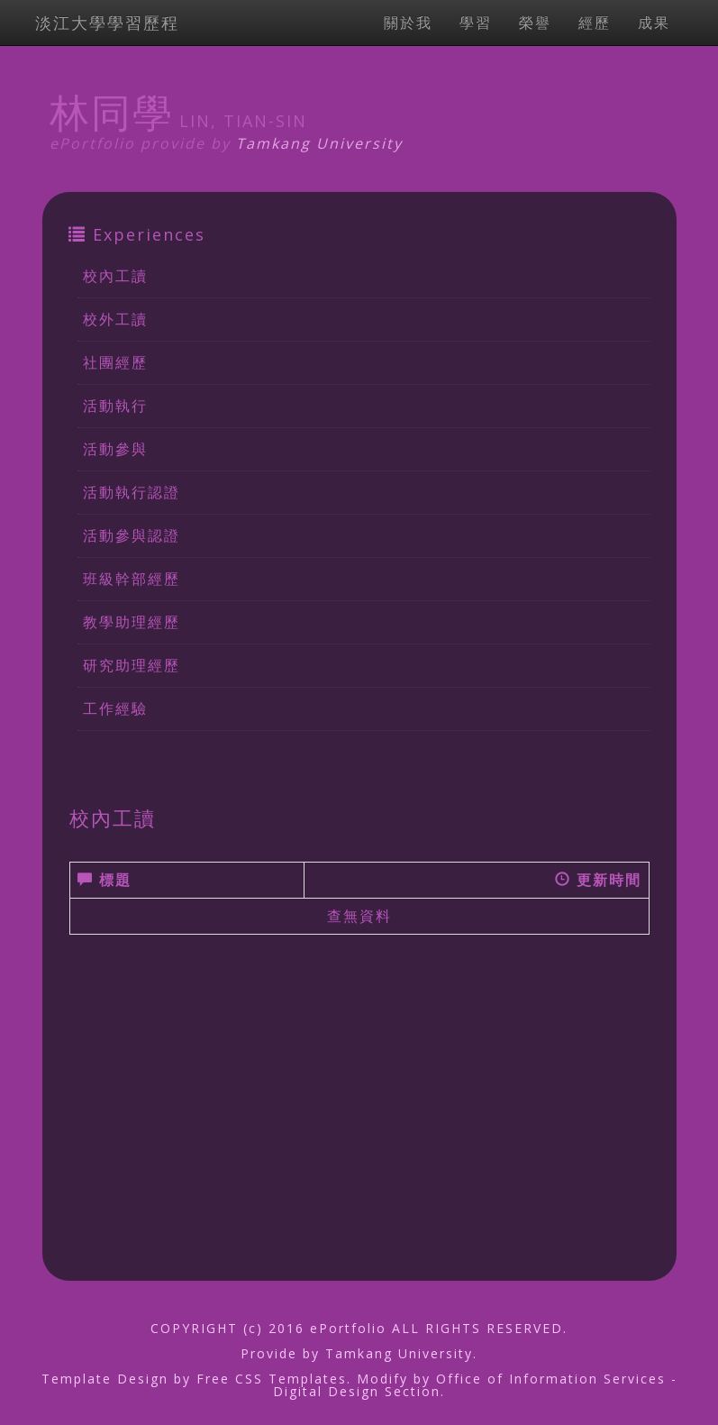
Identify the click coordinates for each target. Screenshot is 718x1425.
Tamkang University (319, 143)
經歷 (594, 22)
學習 (475, 22)
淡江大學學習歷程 (107, 22)
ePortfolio (348, 1328)
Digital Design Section (357, 1391)
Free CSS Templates (271, 1378)
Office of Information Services (551, 1378)
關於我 (408, 22)
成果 (654, 22)
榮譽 (535, 22)
